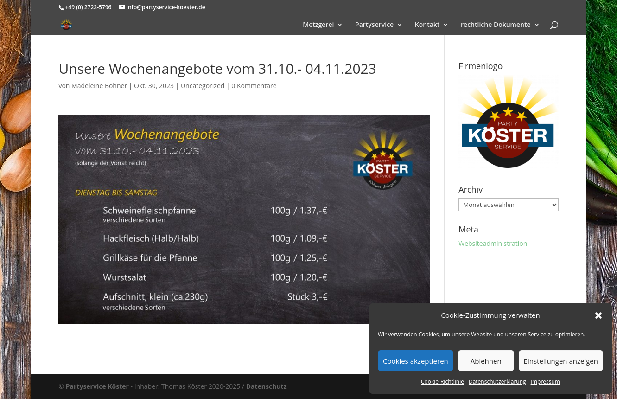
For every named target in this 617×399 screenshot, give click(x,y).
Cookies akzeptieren (415, 361)
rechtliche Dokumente (496, 25)
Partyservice (374, 25)
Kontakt (427, 25)
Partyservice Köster (97, 386)
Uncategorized (202, 85)
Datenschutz (266, 386)
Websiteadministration (492, 243)
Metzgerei (318, 25)
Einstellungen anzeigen (561, 361)
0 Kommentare (253, 85)
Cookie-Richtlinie (442, 382)
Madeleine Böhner (99, 85)
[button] (598, 315)
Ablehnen (486, 361)
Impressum (545, 382)
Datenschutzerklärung (497, 382)
